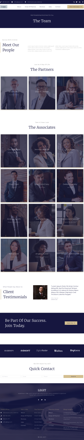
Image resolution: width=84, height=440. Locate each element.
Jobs (50, 6)
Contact (58, 6)
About (19, 6)
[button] (74, 2)
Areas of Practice (30, 6)
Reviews (42, 6)
